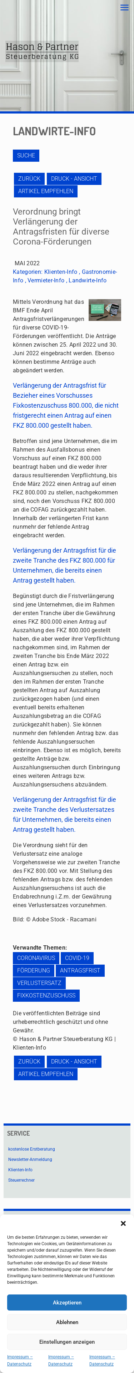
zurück (29, 178)
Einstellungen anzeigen (67, 1342)
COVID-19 (77, 958)
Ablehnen (67, 1322)
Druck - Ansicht (74, 178)
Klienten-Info (61, 271)
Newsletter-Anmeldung (30, 1159)
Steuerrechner (21, 1180)
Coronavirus (36, 958)
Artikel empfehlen (45, 191)
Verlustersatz (39, 983)
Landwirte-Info (87, 280)
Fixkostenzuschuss (46, 995)
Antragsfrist (80, 970)
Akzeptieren (67, 1302)
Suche (26, 155)
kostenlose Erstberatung (31, 1149)
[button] (123, 1223)
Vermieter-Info (46, 280)
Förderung (33, 970)
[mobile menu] (124, 8)
